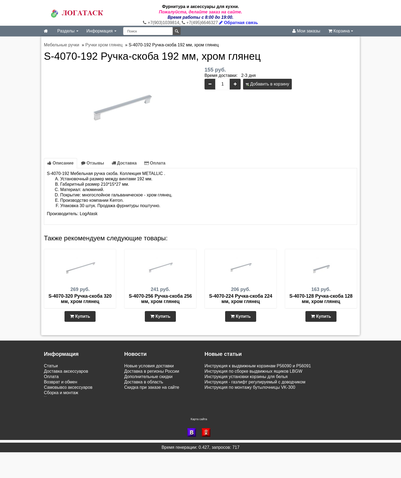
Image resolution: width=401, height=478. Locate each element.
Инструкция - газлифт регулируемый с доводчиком (255, 382)
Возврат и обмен (60, 382)
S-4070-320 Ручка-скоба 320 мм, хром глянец (80, 298)
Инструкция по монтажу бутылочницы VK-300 (250, 387)
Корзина (340, 31)
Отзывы (92, 163)
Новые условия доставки (149, 366)
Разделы (67, 31)
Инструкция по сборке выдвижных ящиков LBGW (253, 371)
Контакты (53, 425)
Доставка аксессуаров (66, 371)
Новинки (52, 403)
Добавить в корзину (267, 84)
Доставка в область (143, 382)
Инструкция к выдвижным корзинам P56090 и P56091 (258, 366)
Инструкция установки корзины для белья (246, 376)
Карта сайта (199, 444)
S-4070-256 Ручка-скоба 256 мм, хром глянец (160, 298)
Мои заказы (306, 31)
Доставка (124, 163)
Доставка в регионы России (151, 371)
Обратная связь (238, 22)
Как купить (54, 398)
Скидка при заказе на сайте (151, 387)
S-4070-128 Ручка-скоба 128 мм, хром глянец (321, 298)
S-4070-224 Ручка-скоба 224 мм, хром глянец (240, 298)
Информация (101, 31)
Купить (80, 316)
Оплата (154, 163)
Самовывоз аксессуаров (68, 387)
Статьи (51, 366)
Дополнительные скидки (148, 376)
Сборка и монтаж (61, 392)
